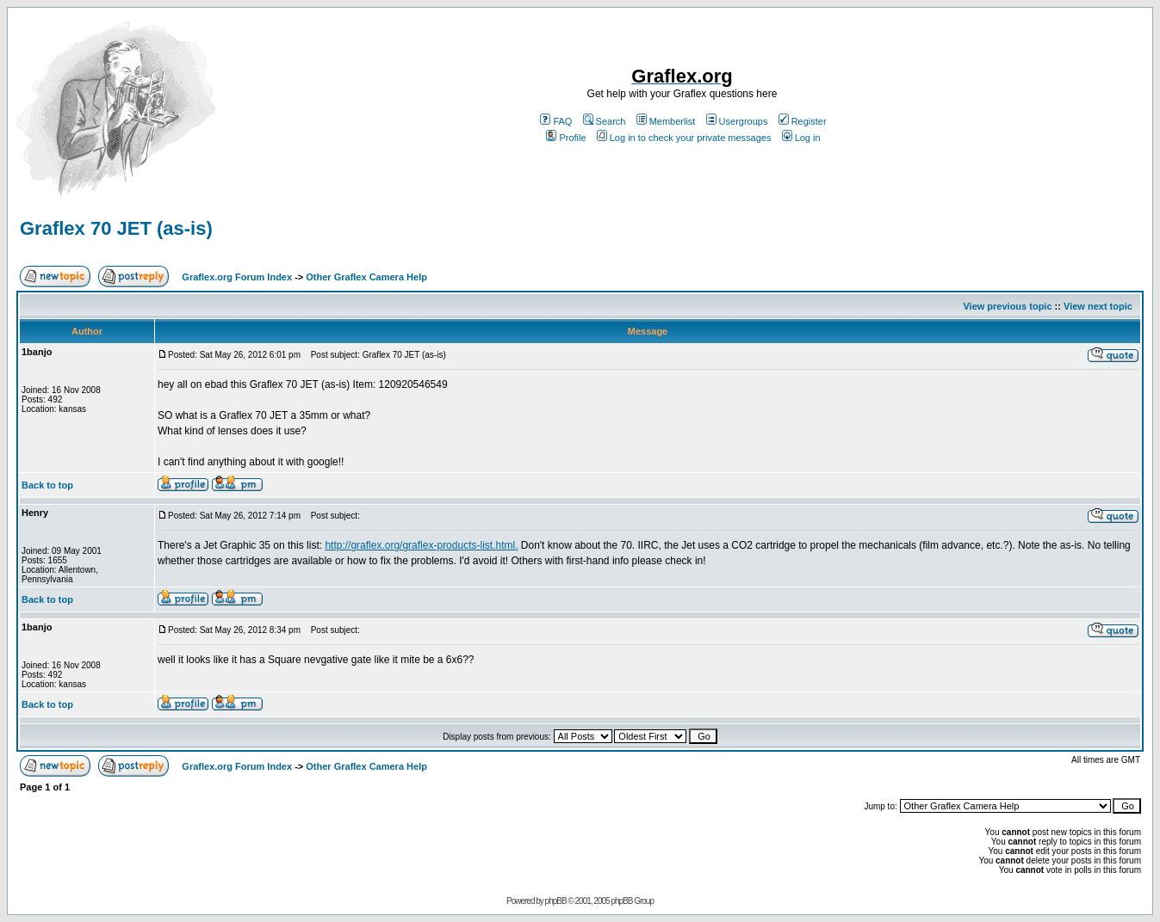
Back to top (47, 485)
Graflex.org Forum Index (237, 277)
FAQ (556, 121)
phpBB (556, 901)
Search (604, 121)
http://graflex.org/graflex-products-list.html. (421, 545)
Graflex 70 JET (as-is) (116, 228)
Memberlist (666, 121)
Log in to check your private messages (684, 137)
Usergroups (737, 121)
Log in (801, 137)
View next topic (1098, 306)
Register (803, 121)
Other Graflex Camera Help (366, 277)
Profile (566, 137)
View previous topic (1007, 306)
